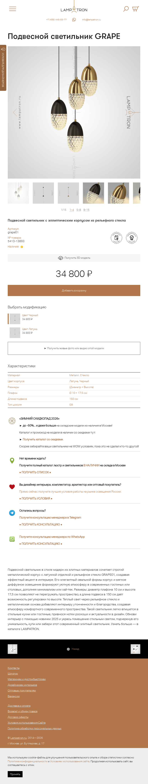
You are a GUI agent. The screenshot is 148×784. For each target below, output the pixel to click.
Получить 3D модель (74, 258)
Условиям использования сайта (69, 761)
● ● (40, 524)
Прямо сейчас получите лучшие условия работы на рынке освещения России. (70, 491)
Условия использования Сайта (26, 722)
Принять (15, 774)
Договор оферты (18, 717)
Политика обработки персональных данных (34, 728)
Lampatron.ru (18, 737)
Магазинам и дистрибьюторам (27, 679)
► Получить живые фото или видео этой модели (74, 348)
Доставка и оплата (19, 705)
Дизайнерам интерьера (22, 684)
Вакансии (14, 696)
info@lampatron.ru (91, 19)
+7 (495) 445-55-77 (56, 19)
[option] (74, 112)
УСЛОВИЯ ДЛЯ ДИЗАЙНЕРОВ (3, 67)
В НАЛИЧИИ (91, 465)
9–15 (86, 209)
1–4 (72, 209)
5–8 (79, 209)
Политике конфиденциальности (27, 761)
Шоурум (13, 673)
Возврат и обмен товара (22, 711)
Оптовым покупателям (22, 690)
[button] (15, 112)
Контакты (13, 667)
